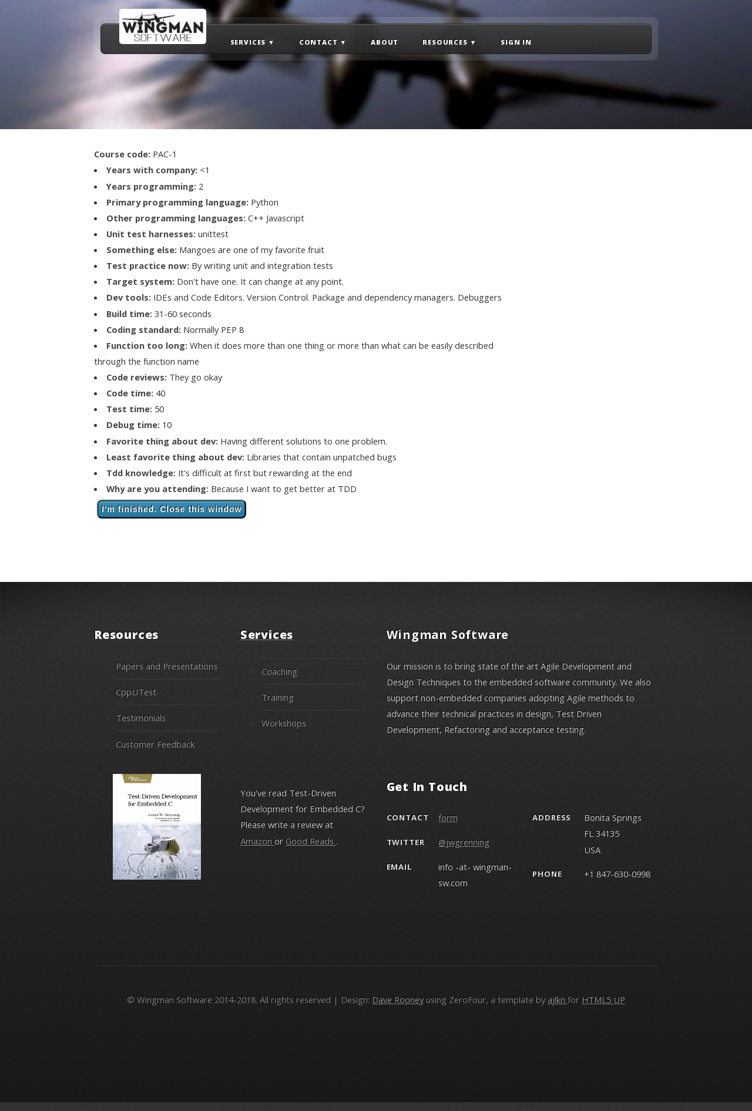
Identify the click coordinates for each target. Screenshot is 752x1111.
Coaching (279, 671)
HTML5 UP (603, 999)
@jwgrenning (463, 842)
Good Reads (311, 841)
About (384, 41)
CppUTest (136, 692)
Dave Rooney (398, 999)
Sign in (516, 41)
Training (277, 697)
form (448, 817)
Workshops (283, 723)
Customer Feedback (155, 744)
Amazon (257, 841)
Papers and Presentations (166, 666)
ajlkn (558, 999)
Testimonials (141, 717)
